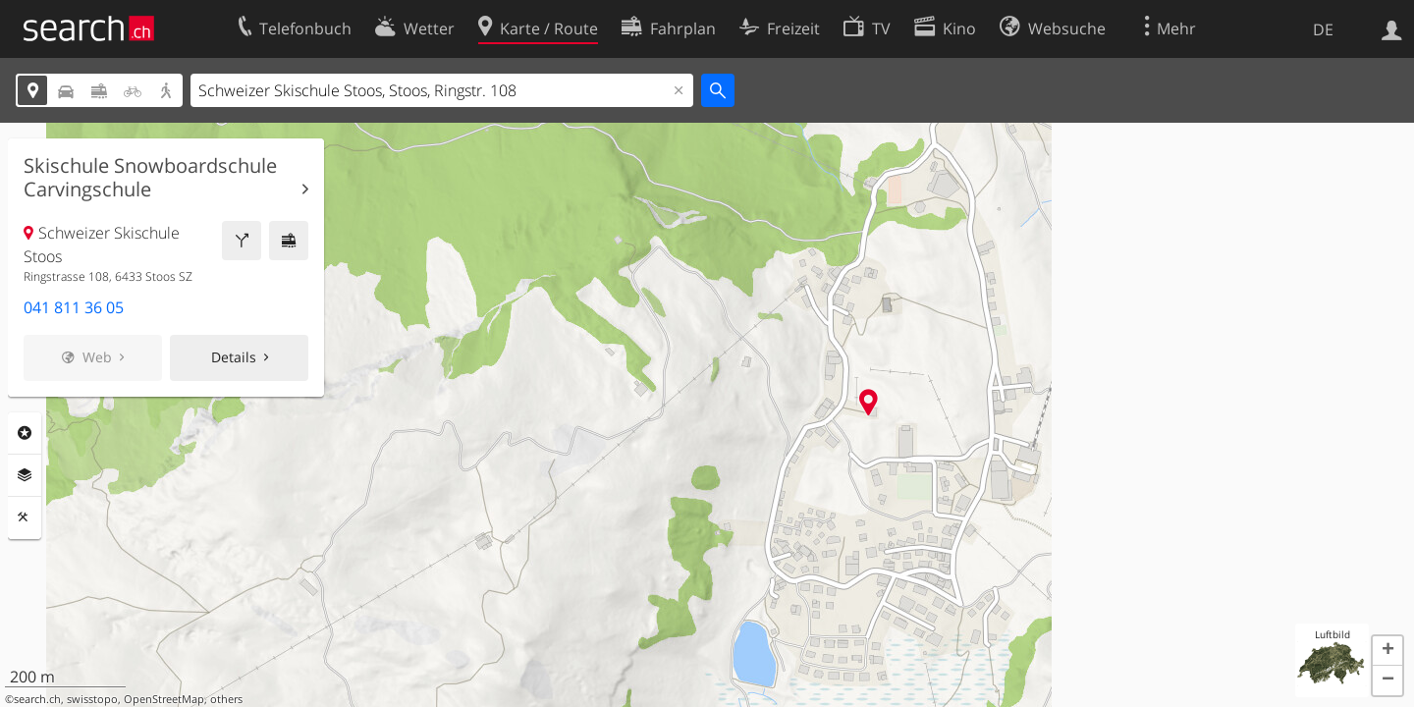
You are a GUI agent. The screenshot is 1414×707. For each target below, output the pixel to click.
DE (1323, 29)
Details (233, 357)
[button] (1387, 651)
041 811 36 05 (74, 307)
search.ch (37, 699)
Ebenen (24, 475)
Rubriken (24, 433)
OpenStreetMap (164, 699)
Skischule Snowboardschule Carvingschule (150, 177)
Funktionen (24, 517)
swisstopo (92, 699)
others (226, 699)
